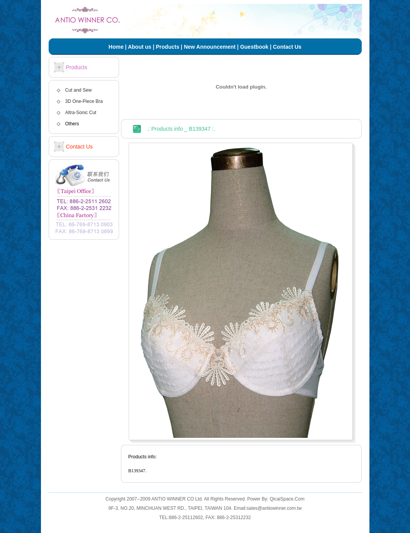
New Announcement (210, 47)
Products (167, 47)
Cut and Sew (78, 90)
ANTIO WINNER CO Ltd (176, 499)
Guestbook (254, 47)
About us (139, 47)
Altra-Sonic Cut (81, 112)
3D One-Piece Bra (84, 101)
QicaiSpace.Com (287, 499)
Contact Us (287, 47)
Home (116, 47)
